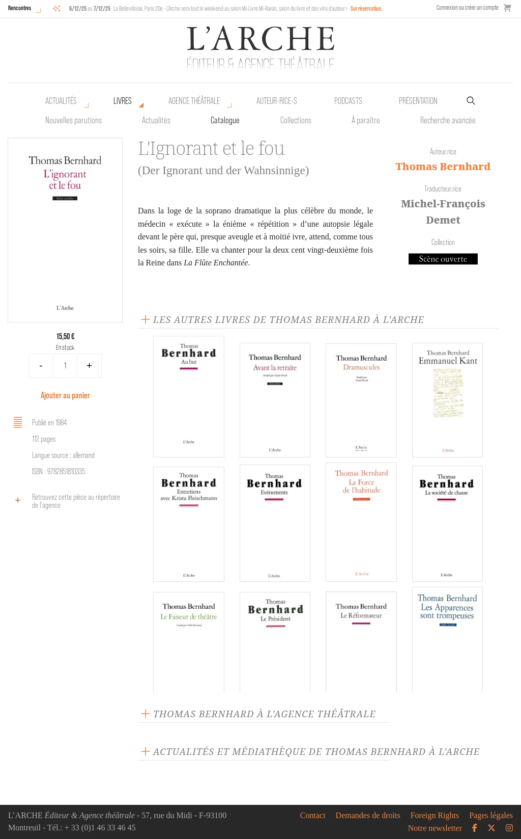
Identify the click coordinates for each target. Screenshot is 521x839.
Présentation (418, 101)
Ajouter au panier (65, 395)
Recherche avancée (448, 120)
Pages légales (491, 815)
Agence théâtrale (194, 101)
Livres (122, 101)
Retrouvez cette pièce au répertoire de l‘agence (65, 501)
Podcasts (348, 101)
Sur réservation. (367, 8)
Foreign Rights (435, 815)
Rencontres (19, 8)
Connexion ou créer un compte (468, 7)
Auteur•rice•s (276, 101)
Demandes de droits (368, 815)
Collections (295, 120)
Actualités (61, 101)
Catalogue (225, 120)
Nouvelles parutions (73, 120)
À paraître (366, 120)
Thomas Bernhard (442, 166)
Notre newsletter (435, 828)
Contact (313, 815)
